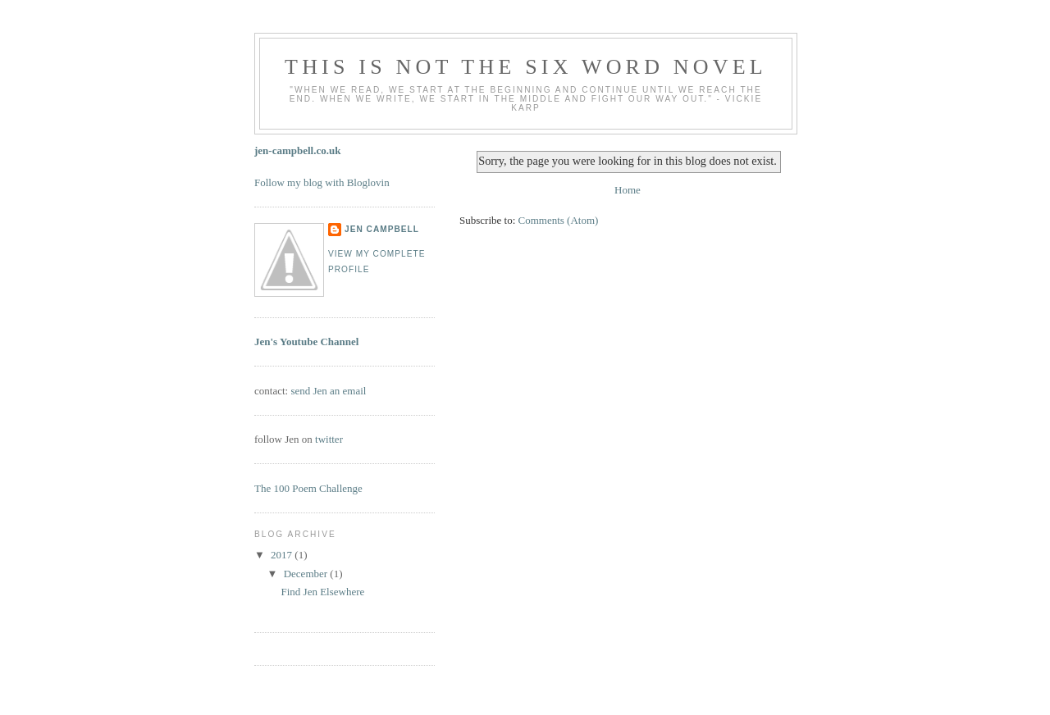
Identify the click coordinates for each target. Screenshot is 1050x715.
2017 (282, 555)
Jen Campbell (382, 229)
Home (627, 190)
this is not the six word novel (526, 67)
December (307, 573)
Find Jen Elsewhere (322, 591)
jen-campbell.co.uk (297, 150)
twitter (329, 439)
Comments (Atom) (558, 220)
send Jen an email (328, 391)
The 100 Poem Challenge (308, 488)
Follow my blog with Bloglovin (322, 182)
